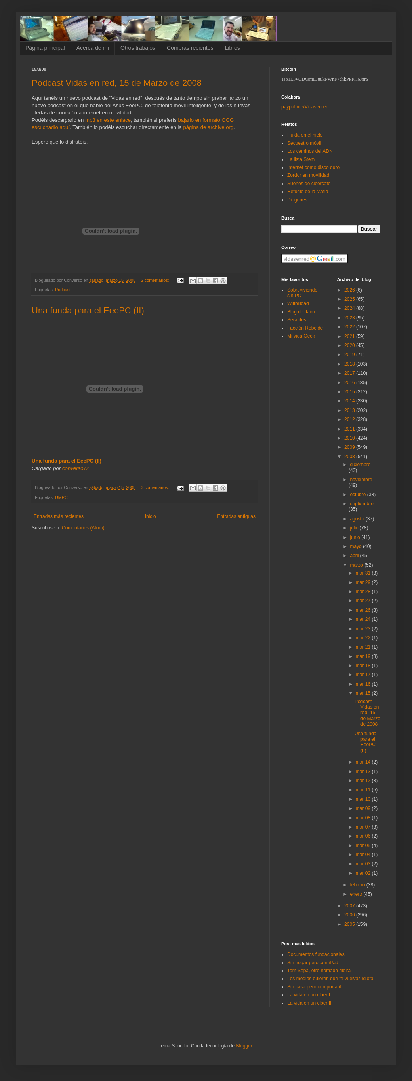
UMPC (61, 497)
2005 (350, 924)
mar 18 (364, 665)
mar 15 (364, 693)
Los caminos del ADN (310, 151)
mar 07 (364, 827)
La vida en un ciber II (309, 1003)
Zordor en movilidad (308, 175)
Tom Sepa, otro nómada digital (319, 970)
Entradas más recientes (59, 516)
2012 (350, 419)
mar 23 (364, 629)
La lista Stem (301, 159)
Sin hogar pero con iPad (312, 962)
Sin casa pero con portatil (314, 987)
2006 (350, 915)
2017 (350, 373)
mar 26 (364, 610)
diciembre (360, 464)
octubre (358, 494)
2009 (350, 447)
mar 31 (364, 573)
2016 (350, 382)
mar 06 (364, 836)
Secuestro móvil (304, 143)
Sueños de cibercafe (308, 183)
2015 (350, 391)
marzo (357, 565)
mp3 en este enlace (108, 120)
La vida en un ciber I (308, 995)
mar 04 (364, 854)
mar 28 (364, 591)
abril (355, 555)
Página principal (45, 48)
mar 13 (364, 771)
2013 (350, 410)
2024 (350, 308)
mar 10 (364, 799)
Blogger (244, 1046)
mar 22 (364, 638)
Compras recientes (190, 48)
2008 (350, 456)
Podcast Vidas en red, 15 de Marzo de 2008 (117, 83)
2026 (350, 290)
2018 (350, 364)
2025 (350, 299)
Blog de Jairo (301, 312)
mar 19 (364, 656)
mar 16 (364, 684)
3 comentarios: (155, 487)
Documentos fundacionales (316, 954)
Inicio (150, 516)
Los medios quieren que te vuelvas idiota (330, 978)
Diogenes (297, 200)
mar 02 (364, 873)
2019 (350, 354)
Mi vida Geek (301, 336)
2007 (350, 905)
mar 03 (364, 864)
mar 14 (364, 762)
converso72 (75, 468)
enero (356, 894)
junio (355, 537)
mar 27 (364, 600)
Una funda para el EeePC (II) (88, 310)
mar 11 (364, 790)
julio (355, 528)
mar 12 (364, 780)
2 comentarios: (155, 280)
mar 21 (364, 647)
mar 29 (364, 582)
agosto (357, 519)
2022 (350, 327)
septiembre (361, 503)
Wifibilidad (298, 303)
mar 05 (364, 845)
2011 (350, 429)
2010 (350, 438)
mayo (356, 546)
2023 (350, 318)
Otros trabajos (137, 48)
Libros (232, 48)
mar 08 (364, 818)
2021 (350, 336)
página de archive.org (208, 127)
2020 (350, 345)
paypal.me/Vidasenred (304, 107)
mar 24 (364, 619)
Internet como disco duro (313, 167)
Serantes (296, 319)
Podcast (63, 289)
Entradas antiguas (236, 516)
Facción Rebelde (305, 328)
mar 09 (364, 808)
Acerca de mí (92, 48)
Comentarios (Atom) (83, 528)
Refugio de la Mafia (307, 191)
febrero (358, 885)
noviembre (361, 479)
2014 (350, 401)
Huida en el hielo (304, 135)
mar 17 (364, 674)
